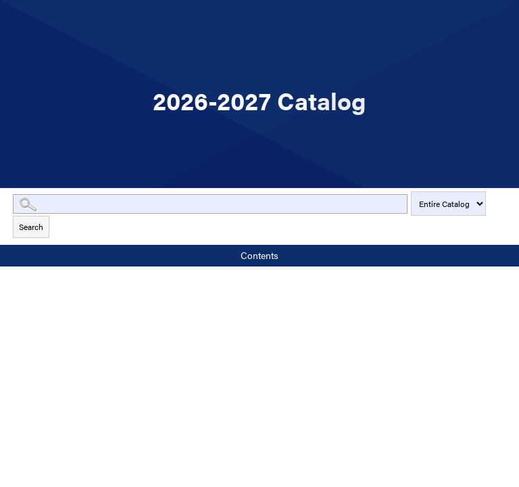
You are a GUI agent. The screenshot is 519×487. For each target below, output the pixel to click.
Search (31, 227)
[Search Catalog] (210, 204)
